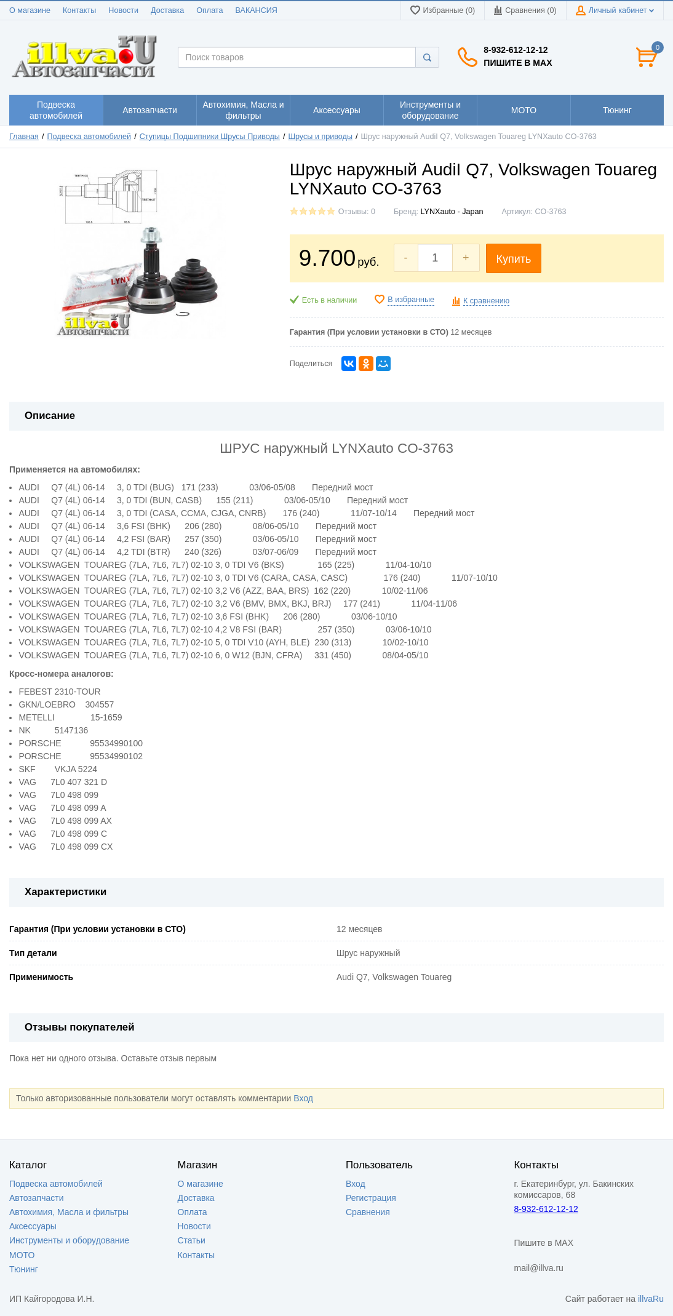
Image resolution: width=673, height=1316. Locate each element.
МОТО (21, 1255)
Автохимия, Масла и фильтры (69, 1212)
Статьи (191, 1240)
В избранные (411, 299)
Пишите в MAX (518, 63)
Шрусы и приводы (320, 136)
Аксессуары (33, 1226)
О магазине (29, 10)
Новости (123, 10)
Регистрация (371, 1198)
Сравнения (368, 1212)
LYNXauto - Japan (452, 211)
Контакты (79, 10)
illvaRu (651, 1299)
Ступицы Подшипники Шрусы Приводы (210, 136)
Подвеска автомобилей (89, 136)
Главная (24, 136)
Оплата (209, 10)
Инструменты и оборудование (69, 1240)
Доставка (167, 10)
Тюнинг (23, 1269)
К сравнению (486, 301)
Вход (303, 1098)
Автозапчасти (36, 1198)
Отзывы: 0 (356, 211)
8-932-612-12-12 (516, 50)
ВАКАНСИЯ (256, 10)
